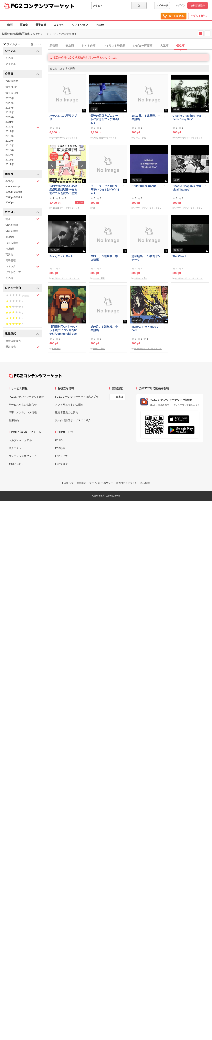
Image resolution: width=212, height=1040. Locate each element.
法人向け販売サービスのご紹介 (73, 420)
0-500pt (22, 181)
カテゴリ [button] (22, 212)
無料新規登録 (198, 5)
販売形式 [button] (22, 334)
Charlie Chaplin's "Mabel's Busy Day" (187, 117)
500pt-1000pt (13, 186)
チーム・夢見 (140, 138)
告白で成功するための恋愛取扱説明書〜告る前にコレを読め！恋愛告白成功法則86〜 (63, 189)
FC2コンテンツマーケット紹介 (26, 396)
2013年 (9, 159)
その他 (100, 24)
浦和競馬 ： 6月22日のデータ (146, 258)
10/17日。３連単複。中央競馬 (146, 117)
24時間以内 (11, 81)
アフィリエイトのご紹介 (69, 404)
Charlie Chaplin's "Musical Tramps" (187, 187)
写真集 (24, 24)
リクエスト (15, 448)
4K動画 (9, 236)
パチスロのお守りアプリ (63, 117)
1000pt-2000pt (13, 191)
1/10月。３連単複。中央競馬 (104, 328)
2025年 (9, 102)
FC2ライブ (61, 456)
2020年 (22, 127)
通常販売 (22, 347)
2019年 (9, 131)
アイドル (10, 64)
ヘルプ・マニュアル (20, 440)
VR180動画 (11, 225)
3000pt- (9, 202)
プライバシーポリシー (101, 483)
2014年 (9, 154)
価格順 (180, 45)
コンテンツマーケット (48, 6)
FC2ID (59, 440)
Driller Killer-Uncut (144, 186)
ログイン (180, 5)
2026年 (9, 98)
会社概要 (81, 483)
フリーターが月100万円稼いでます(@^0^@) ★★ (104, 189)
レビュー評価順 (142, 45)
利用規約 (14, 420)
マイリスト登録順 (114, 45)
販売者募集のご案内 (66, 412)
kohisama (56, 348)
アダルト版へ (198, 16)
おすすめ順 (88, 45)
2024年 (9, 107)
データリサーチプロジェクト (65, 138)
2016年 (9, 145)
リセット (36, 44)
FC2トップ (68, 483)
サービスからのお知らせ (23, 404)
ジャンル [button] (22, 51)
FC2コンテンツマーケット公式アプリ (76, 396)
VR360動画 (11, 230)
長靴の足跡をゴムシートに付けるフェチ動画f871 (104, 119)
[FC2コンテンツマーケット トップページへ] (35, 375)
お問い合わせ (16, 463)
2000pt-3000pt (13, 197)
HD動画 (9, 248)
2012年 (9, 164)
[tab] (130, 46)
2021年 (9, 121)
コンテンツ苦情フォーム (23, 456)
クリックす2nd (140, 278)
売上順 (70, 45)
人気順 (164, 45)
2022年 (9, 117)
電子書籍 (40, 24)
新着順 (53, 45)
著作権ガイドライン (126, 483)
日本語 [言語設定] (119, 396)
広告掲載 (145, 483)
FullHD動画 (22, 243)
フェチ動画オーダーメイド (105, 138)
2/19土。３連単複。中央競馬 (104, 258)
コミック (59, 24)
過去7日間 (11, 87)
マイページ (162, 5)
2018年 (9, 135)
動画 (10, 24)
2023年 (9, 112)
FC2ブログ (61, 463)
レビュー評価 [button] (22, 288)
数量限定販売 (13, 340)
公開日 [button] (22, 74)
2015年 (9, 150)
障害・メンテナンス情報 (23, 412)
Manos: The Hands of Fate (145, 328)
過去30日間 (11, 92)
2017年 (9, 140)
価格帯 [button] (22, 174)
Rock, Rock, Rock (61, 256)
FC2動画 (60, 448)
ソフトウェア (80, 24)
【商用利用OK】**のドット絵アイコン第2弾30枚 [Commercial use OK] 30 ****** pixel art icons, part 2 (63, 330)
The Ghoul (179, 256)
